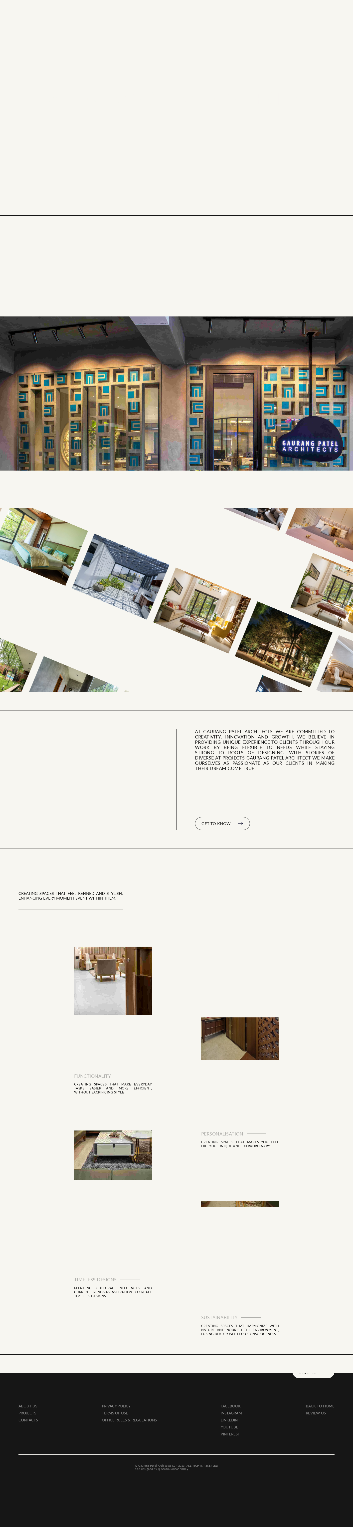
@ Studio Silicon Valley (173, 1461)
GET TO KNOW (222, 823)
